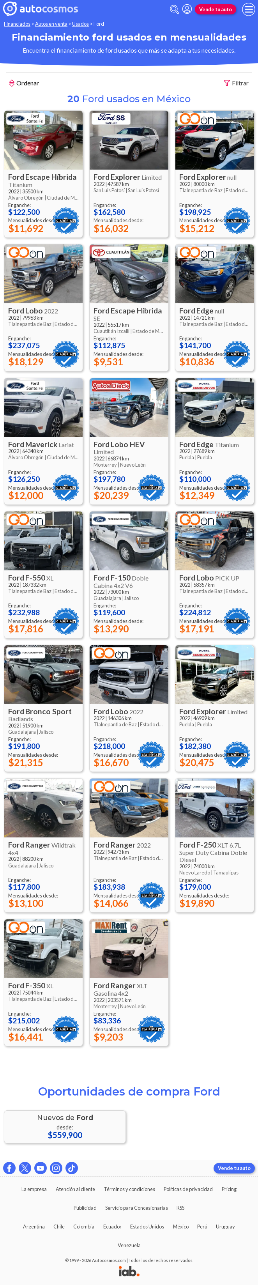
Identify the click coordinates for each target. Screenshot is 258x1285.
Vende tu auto (215, 9)
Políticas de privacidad (188, 1189)
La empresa (34, 1189)
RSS (180, 1208)
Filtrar (236, 83)
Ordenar (24, 83)
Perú (202, 1226)
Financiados (17, 24)
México (181, 1226)
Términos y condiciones (129, 1189)
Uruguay (225, 1226)
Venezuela (129, 1245)
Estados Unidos (147, 1226)
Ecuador (112, 1226)
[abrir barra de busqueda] (174, 9)
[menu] (248, 9)
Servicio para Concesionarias (136, 1208)
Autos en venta (51, 24)
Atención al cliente (75, 1189)
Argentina (34, 1226)
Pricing (229, 1189)
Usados (80, 24)
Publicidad (85, 1208)
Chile (59, 1226)
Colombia (83, 1226)
